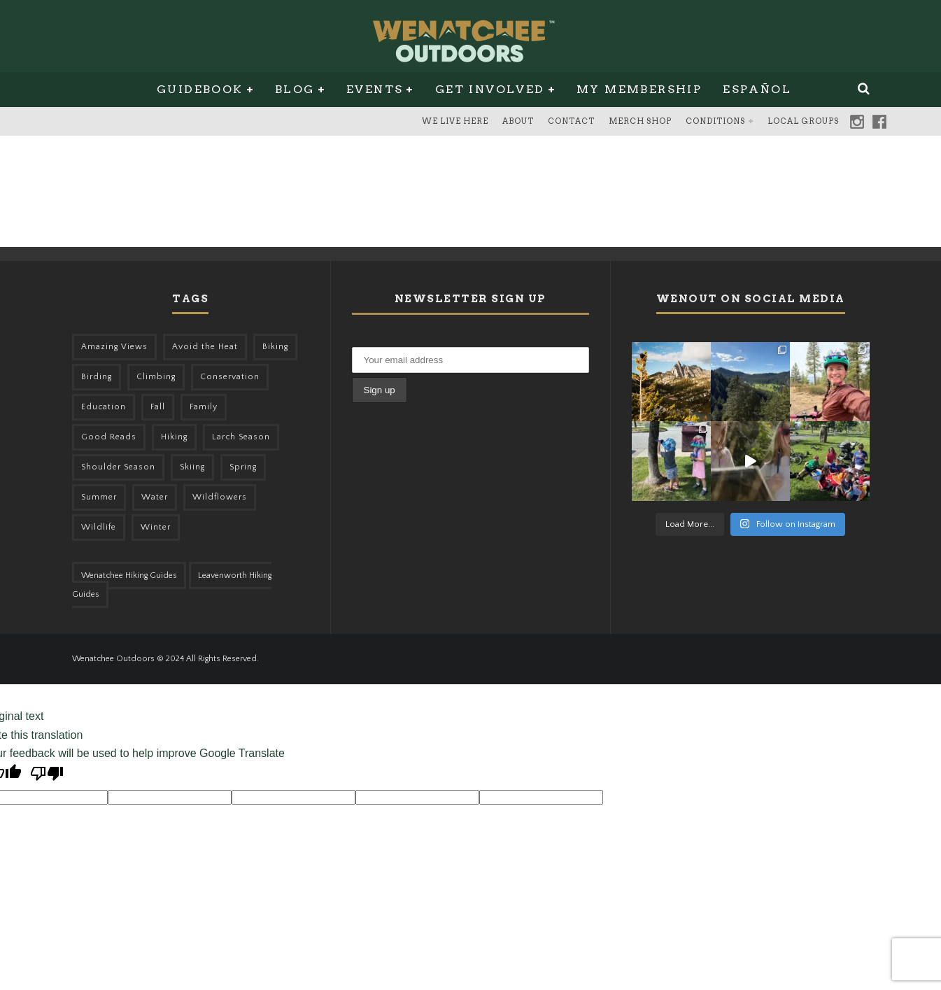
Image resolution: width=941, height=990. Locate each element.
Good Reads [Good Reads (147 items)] (108, 436)
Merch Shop (640, 121)
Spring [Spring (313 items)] (243, 467)
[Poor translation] (47, 775)
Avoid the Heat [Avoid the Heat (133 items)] (205, 346)
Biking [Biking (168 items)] (275, 346)
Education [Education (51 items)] (103, 406)
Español (757, 89)
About (518, 121)
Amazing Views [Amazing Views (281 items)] (114, 346)
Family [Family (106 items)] (204, 406)
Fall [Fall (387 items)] (157, 406)
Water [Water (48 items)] (154, 497)
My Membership (639, 89)
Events (374, 89)
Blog (295, 89)
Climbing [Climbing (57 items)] (156, 376)
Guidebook (200, 89)
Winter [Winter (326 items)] (156, 527)
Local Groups (803, 121)
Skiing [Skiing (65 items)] (192, 467)
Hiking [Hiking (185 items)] (174, 436)
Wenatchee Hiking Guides (129, 575)
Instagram (857, 121)
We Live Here (455, 121)
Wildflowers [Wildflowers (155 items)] (219, 497)
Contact (571, 121)
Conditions (715, 121)
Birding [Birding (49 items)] (96, 376)
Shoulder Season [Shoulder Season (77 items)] (118, 467)
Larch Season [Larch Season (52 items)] (241, 436)
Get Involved (490, 89)
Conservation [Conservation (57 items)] (230, 376)
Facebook (879, 121)
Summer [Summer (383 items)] (99, 497)
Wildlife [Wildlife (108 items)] (98, 527)
